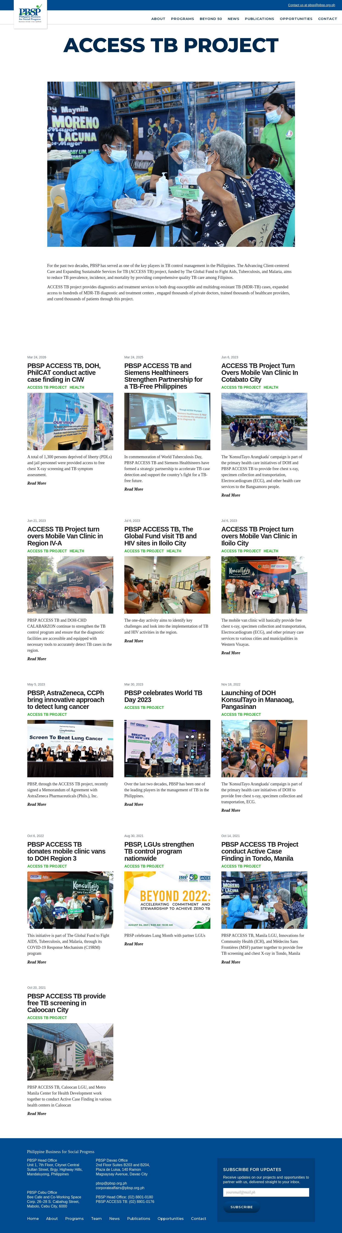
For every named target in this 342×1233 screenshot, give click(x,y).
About (52, 1218)
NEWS (233, 19)
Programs (74, 1218)
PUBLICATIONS (259, 19)
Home (33, 1218)
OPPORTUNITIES (296, 19)
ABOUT (158, 19)
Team (96, 1218)
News (114, 1218)
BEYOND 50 (211, 19)
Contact (327, 19)
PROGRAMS (182, 19)
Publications (138, 1218)
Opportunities (171, 1218)
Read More (36, 483)
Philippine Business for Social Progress (61, 1151)
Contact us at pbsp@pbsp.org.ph (311, 5)
